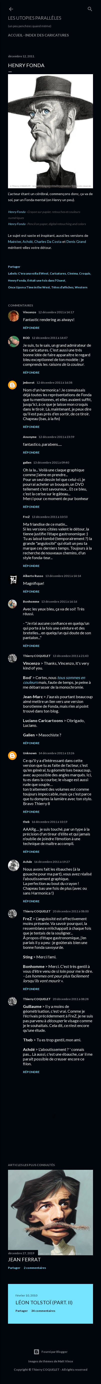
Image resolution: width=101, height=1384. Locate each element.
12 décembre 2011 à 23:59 (56, 437)
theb (26, 822)
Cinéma (72, 273)
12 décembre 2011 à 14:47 (50, 338)
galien (27, 462)
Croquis (84, 273)
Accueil (15, 35)
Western (81, 287)
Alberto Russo (33, 576)
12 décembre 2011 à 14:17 (56, 312)
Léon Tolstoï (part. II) (44, 1302)
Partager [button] (14, 267)
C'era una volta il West (33, 273)
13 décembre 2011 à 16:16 (59, 601)
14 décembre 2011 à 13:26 (56, 753)
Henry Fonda (16, 212)
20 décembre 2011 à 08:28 (70, 999)
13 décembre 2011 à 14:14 (63, 576)
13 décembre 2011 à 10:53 (50, 517)
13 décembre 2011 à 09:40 (51, 462)
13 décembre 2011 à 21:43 (70, 656)
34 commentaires (43, 1311)
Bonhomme (31, 601)
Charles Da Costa (48, 241)
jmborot (28, 382)
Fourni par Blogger (51, 1352)
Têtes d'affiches (62, 287)
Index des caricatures (47, 35)
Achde (27, 862)
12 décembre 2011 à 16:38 (54, 382)
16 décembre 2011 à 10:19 (49, 822)
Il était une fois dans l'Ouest (46, 280)
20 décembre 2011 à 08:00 (70, 911)
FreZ (26, 517)
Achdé (27, 241)
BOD (26, 338)
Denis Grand (76, 241)
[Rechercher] (90, 8)
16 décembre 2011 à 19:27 (52, 862)
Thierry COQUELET (37, 656)
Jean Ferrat (24, 1259)
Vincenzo (29, 312)
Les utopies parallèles (34, 18)
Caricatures (58, 273)
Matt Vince (65, 1361)
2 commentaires (35, 1268)
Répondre (31, 328)
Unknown (29, 753)
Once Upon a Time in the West (29, 287)
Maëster (14, 241)
